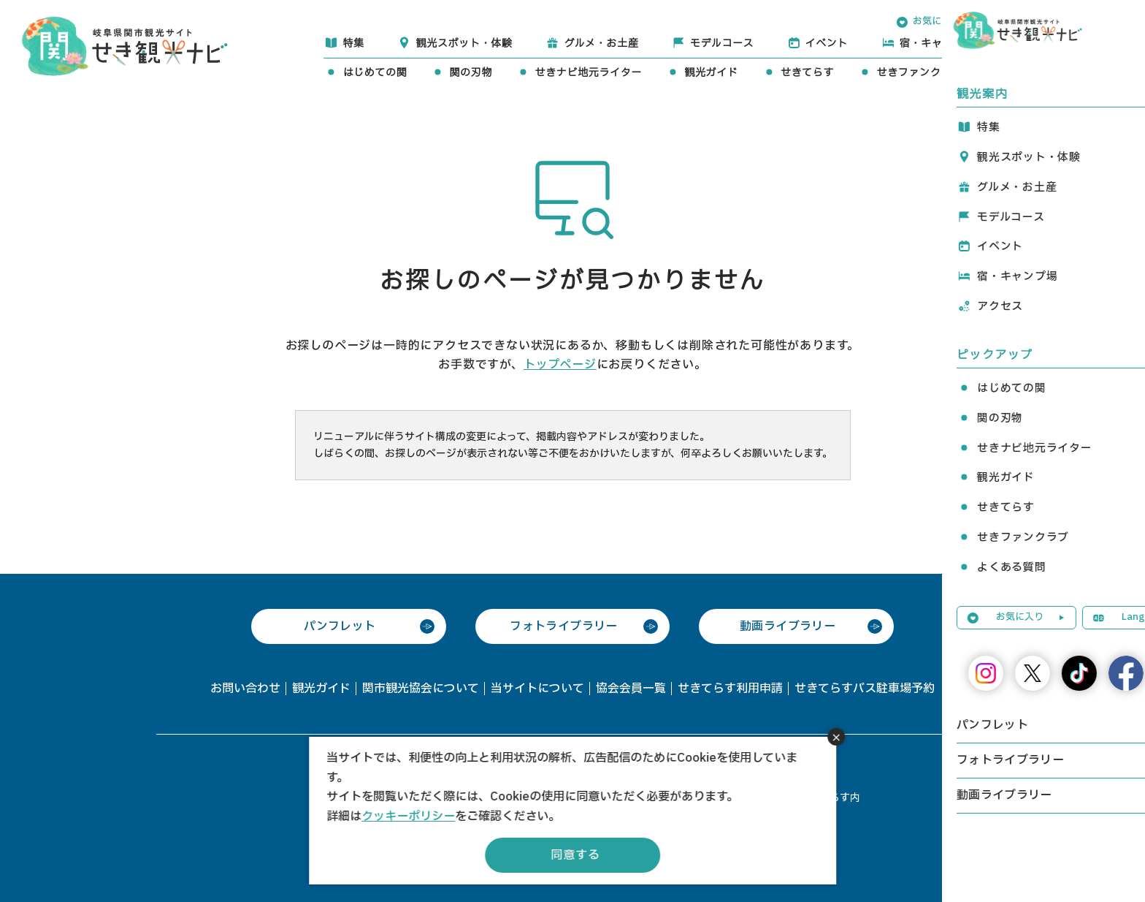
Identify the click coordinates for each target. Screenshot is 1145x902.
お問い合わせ (245, 688)
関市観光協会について (420, 688)
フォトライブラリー (564, 626)
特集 (353, 43)
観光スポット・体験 (464, 43)
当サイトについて (537, 688)
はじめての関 (374, 72)
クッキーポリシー (408, 816)
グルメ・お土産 (601, 43)
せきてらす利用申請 (730, 688)
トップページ (560, 365)
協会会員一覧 (631, 688)
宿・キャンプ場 (937, 43)
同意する (575, 855)
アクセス (1047, 43)
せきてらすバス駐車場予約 (864, 688)
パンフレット (339, 626)
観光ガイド (711, 72)
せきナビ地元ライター (588, 72)
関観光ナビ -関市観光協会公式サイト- (124, 44)
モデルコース (722, 43)
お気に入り (936, 21)
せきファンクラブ (919, 72)
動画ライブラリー (787, 626)
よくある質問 (1037, 72)
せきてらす (808, 72)
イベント (826, 43)
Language (1033, 21)
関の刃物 (470, 72)
